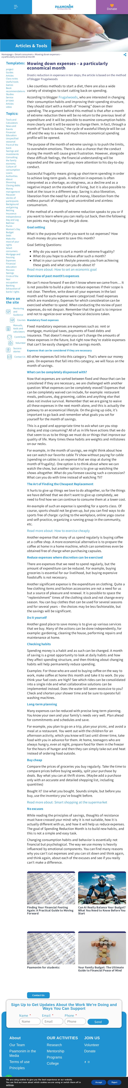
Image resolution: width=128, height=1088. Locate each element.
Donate (112, 9)
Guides (9, 72)
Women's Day (13, 229)
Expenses (11, 260)
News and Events (11, 127)
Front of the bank (12, 146)
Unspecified (12, 138)
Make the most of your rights (12, 242)
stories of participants (12, 199)
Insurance (11, 213)
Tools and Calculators (12, 121)
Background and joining (12, 206)
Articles (10, 75)
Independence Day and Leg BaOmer (13, 220)
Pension (10, 270)
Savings (10, 273)
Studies (10, 94)
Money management (13, 190)
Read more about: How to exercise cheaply (58, 530)
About (9, 179)
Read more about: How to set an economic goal (62, 269)
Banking (10, 285)
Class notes (12, 78)
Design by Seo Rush (48, 1082)
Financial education (11, 265)
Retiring (10, 210)
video (9, 106)
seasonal (10, 141)
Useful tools (12, 81)
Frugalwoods (68, 97)
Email (46, 1015)
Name (24, 1015)
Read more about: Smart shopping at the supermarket (67, 802)
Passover (10, 194)
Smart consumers (24, 54)
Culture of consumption (13, 168)
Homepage (7, 54)
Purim (9, 226)
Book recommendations (15, 89)
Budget (9, 232)
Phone (70, 1015)
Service (9, 97)
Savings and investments (12, 152)
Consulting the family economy (11, 160)
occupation (12, 282)
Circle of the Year (12, 278)
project (9, 69)
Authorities (12, 176)
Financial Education (11, 134)
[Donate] (112, 5)
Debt (8, 235)
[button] (124, 54)
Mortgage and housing (13, 256)
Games (9, 84)
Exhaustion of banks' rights (13, 290)
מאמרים (10, 100)
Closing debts (13, 185)
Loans (9, 172)
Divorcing (11, 182)
